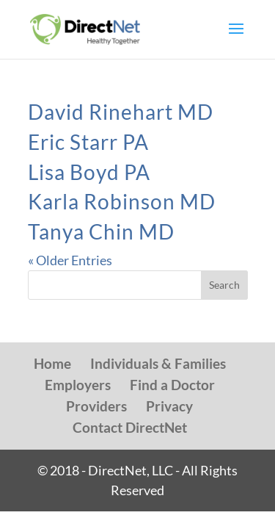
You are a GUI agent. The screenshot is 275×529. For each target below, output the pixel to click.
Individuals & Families (158, 363)
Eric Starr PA (88, 141)
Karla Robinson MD (122, 201)
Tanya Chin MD (101, 231)
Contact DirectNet (130, 427)
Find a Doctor (172, 384)
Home (52, 363)
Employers (78, 384)
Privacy (169, 405)
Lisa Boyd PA (89, 171)
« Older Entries (70, 260)
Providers (96, 405)
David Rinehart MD (120, 111)
